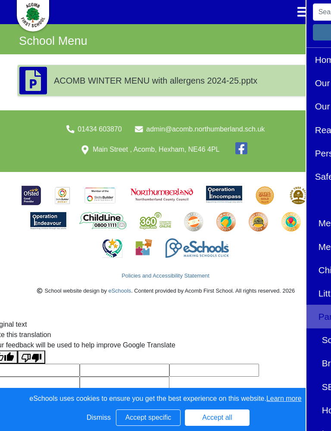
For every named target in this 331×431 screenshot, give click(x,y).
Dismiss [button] (99, 417)
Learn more (284, 398)
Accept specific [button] (148, 417)
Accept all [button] (217, 417)
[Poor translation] (31, 357)
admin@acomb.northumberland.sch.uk (205, 129)
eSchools (120, 290)
